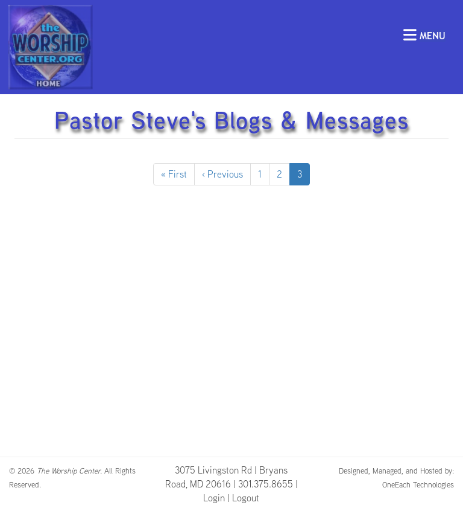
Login (214, 498)
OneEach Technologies (418, 484)
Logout (245, 498)
